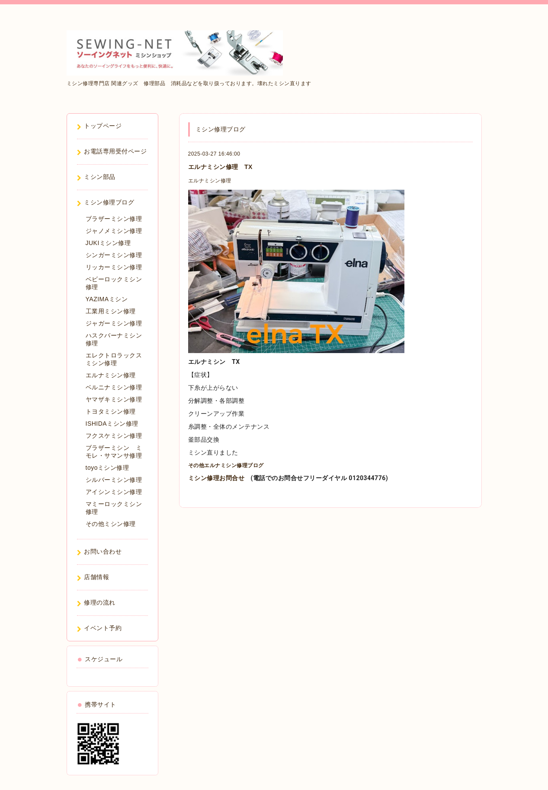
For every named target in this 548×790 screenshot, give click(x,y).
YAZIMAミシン (107, 299)
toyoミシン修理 (107, 467)
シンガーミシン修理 (114, 255)
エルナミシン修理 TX (220, 166)
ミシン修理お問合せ (216, 478)
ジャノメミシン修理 (114, 230)
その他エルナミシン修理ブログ (226, 465)
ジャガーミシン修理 (114, 323)
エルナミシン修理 (209, 181)
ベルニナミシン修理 (114, 387)
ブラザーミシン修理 (114, 218)
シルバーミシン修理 (114, 479)
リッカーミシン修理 (114, 267)
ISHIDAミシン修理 (112, 423)
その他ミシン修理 (111, 523)
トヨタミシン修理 (111, 411)
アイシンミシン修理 (114, 491)
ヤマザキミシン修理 (114, 399)
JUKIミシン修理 (108, 242)
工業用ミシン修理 (111, 311)
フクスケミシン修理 (114, 435)
